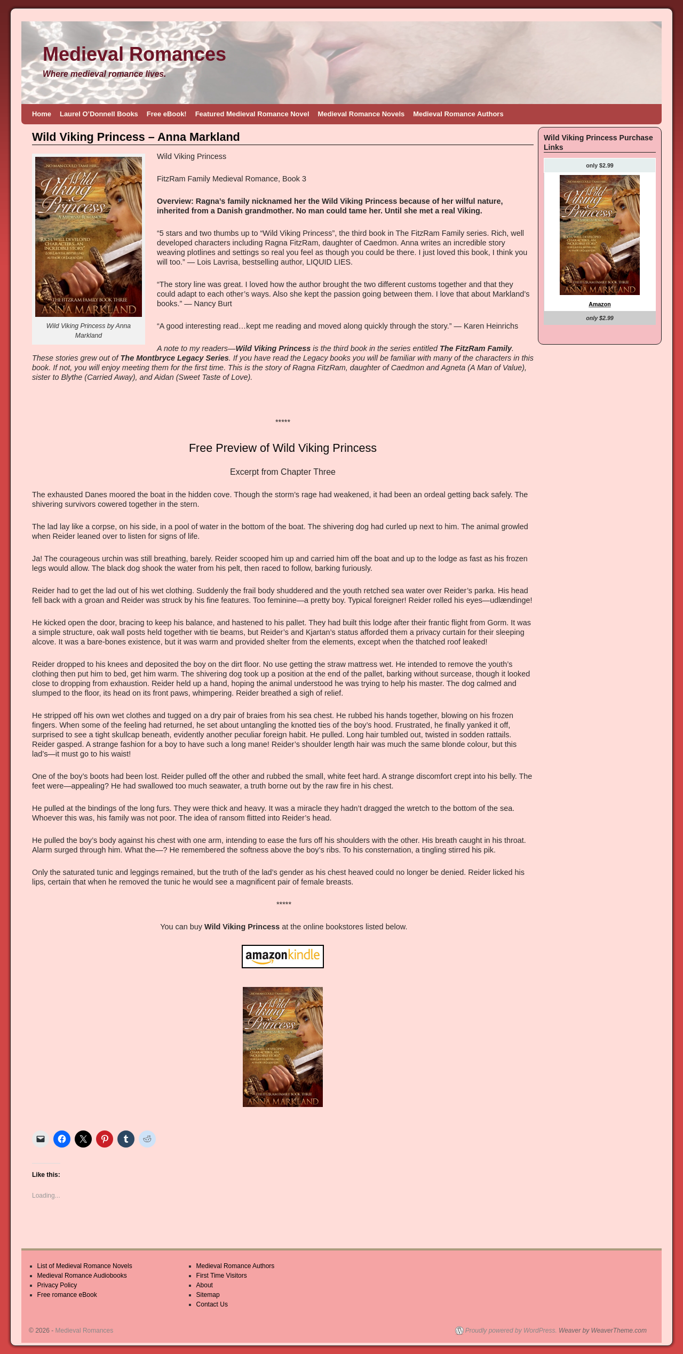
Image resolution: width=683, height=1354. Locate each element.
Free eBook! (167, 114)
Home (41, 114)
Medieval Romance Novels (361, 114)
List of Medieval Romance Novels (84, 1266)
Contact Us (212, 1304)
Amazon (599, 304)
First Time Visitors (221, 1275)
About (204, 1285)
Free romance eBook (67, 1295)
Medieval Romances (134, 54)
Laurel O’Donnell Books (99, 114)
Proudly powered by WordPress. (511, 1330)
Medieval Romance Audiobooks (82, 1275)
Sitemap (208, 1295)
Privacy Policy (57, 1285)
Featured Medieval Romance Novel (252, 114)
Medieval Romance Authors (458, 114)
